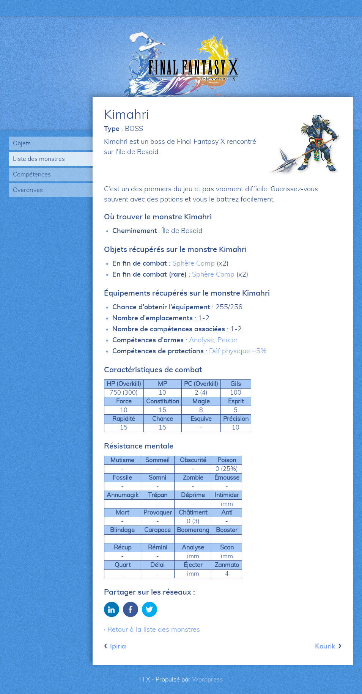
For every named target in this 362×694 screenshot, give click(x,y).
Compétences (32, 175)
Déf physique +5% (238, 351)
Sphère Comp (193, 263)
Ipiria (118, 646)
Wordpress (207, 680)
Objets (22, 143)
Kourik (325, 646)
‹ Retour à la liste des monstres (152, 629)
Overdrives (28, 190)
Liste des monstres (39, 159)
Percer (227, 340)
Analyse (201, 340)
